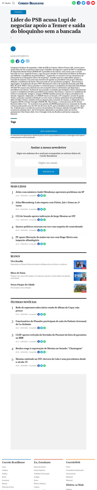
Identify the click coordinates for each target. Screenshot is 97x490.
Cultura (36, 487)
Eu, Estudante (42, 462)
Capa (4, 467)
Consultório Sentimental (74, 470)
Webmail (69, 480)
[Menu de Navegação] (6, 3)
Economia (5, 480)
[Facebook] (79, 4)
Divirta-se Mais (75, 484)
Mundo (4, 484)
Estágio (36, 477)
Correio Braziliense (13, 462)
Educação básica (40, 467)
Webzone (69, 477)
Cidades (5, 470)
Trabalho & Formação (41, 474)
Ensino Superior (39, 470)
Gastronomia (71, 474)
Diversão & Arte (8, 487)
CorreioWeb (73, 462)
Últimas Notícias (40, 484)
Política (4, 474)
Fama (68, 467)
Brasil (4, 477)
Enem (36, 480)
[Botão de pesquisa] (13, 3)
